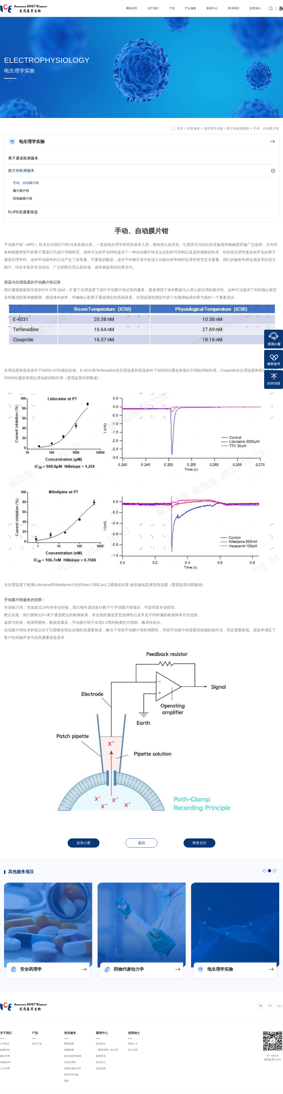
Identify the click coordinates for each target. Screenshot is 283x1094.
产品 (172, 8)
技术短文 (101, 1043)
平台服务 (190, 8)
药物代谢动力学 (72, 1068)
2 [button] (269, 870)
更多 (66, 1080)
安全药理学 (70, 1062)
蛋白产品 (37, 1043)
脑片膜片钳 (21, 191)
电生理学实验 (213, 128)
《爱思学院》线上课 (107, 1049)
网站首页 (132, 8)
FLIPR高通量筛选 (23, 212)
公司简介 (5, 1043)
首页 (180, 128)
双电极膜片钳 (22, 198)
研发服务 (193, 128)
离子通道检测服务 (23, 158)
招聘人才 (133, 1043)
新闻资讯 (101, 1056)
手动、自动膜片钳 (266, 128)
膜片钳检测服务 (238, 128)
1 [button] (264, 870)
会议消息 (101, 1068)
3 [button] (274, 870)
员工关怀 (133, 1049)
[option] (48, 925)
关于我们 (153, 8)
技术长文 (101, 1062)
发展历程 (5, 1049)
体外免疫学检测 (72, 1056)
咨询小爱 (84, 843)
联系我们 (234, 8)
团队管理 (5, 1056)
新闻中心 (212, 8)
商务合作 (199, 843)
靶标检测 (69, 1043)
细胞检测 (69, 1049)
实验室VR (5, 1062)
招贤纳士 (255, 8)
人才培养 (5, 1068)
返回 (141, 843)
